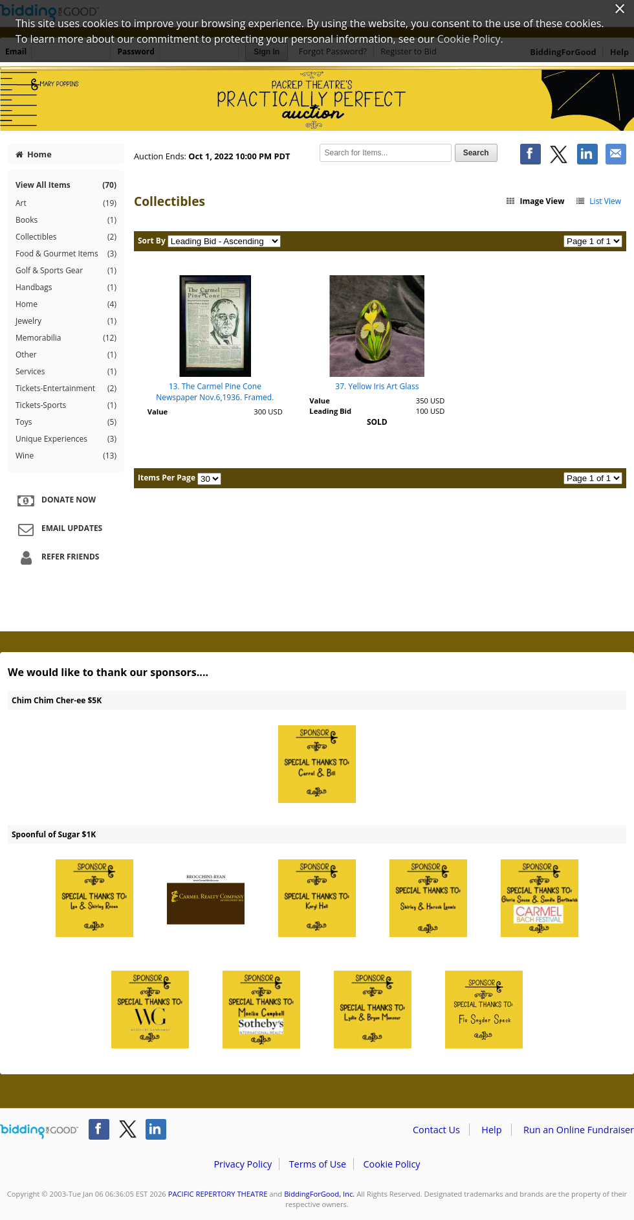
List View (598, 201)
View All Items (66, 184)
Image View (535, 201)
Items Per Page (166, 477)
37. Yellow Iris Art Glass (377, 386)
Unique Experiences (66, 439)
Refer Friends (56, 557)
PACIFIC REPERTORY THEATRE (218, 1194)
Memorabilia (66, 338)
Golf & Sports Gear (66, 270)
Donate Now (55, 500)
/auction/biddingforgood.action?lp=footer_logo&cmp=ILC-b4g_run (39, 1132)
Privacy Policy (242, 1164)
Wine (66, 455)
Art (66, 203)
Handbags (66, 287)
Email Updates (58, 529)
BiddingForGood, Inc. (319, 1194)
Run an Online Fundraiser (578, 1130)
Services (66, 371)
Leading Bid (330, 411)
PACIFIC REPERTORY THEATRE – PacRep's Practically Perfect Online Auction (317, 98)
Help (491, 1130)
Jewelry (66, 321)
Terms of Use (317, 1164)
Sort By (152, 240)
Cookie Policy (391, 1164)
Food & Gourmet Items (66, 253)
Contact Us (436, 1130)
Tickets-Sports (66, 405)
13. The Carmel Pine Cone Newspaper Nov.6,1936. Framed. (215, 392)
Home (34, 154)
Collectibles (66, 237)
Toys (66, 422)
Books (66, 220)
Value (158, 411)
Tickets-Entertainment (66, 388)
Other (66, 354)
